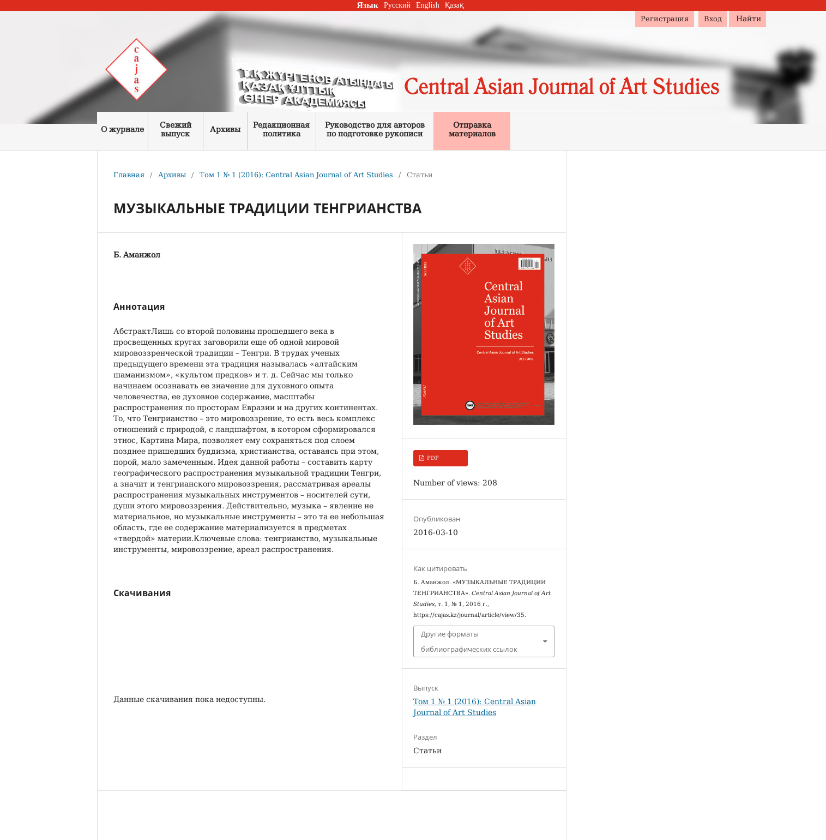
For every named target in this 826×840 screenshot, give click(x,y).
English (427, 5)
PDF (432, 458)
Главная (128, 175)
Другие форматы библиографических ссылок (469, 641)
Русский (397, 5)
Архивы (172, 175)
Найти (748, 18)
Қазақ (454, 5)
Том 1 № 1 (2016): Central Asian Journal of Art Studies (296, 175)
